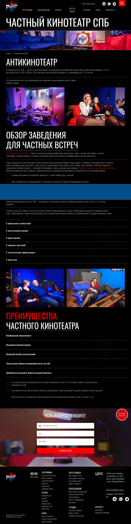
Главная (8, 53)
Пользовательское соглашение (15, 515)
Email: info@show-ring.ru (115, 490)
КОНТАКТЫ (99, 507)
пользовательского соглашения (77, 458)
